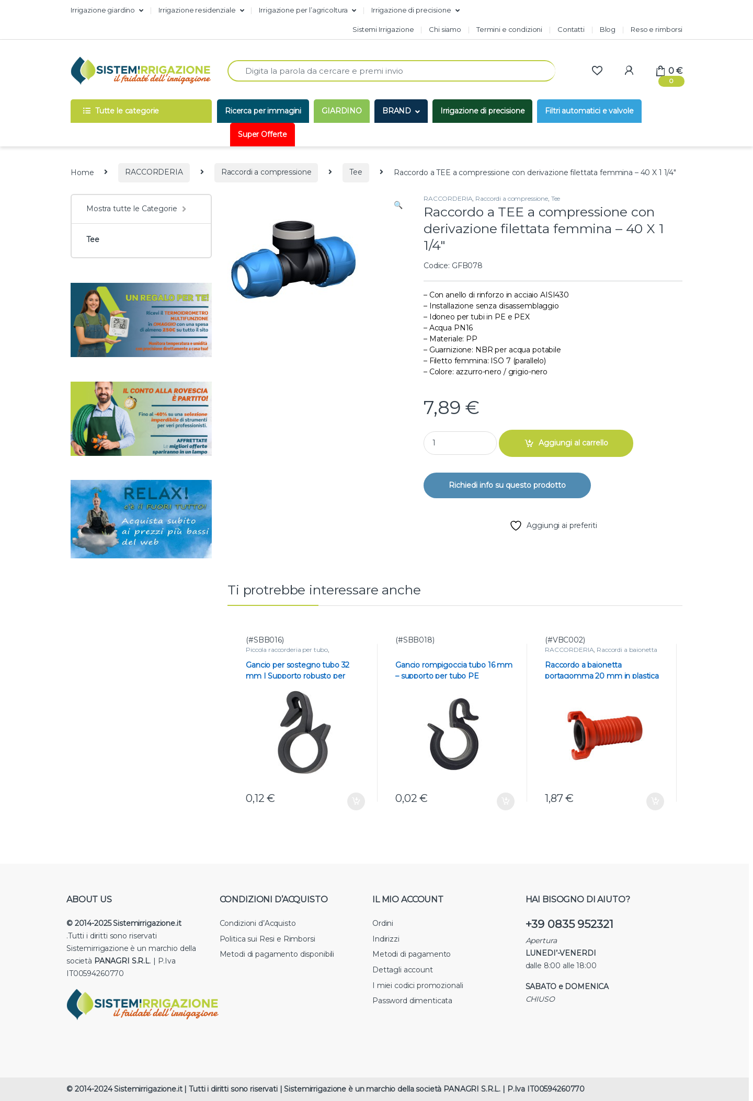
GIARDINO (342, 111)
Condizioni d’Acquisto (258, 923)
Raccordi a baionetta (627, 649)
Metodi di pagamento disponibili (277, 954)
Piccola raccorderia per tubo (287, 649)
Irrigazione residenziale (197, 10)
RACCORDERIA (153, 172)
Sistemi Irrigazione (383, 29)
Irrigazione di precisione (411, 10)
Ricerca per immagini (263, 111)
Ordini (382, 923)
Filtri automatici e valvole (589, 111)
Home (82, 172)
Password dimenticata (412, 1000)
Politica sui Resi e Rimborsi (267, 939)
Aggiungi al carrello (573, 443)
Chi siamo (445, 29)
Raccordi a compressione (266, 172)
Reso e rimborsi (656, 29)
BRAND (396, 111)
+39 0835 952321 (569, 924)
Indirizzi (386, 939)
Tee (355, 172)
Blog (607, 29)
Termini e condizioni (509, 29)
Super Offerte (262, 134)
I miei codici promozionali (417, 985)
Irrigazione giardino (103, 10)
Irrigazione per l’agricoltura (303, 10)
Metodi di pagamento (411, 954)
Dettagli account (402, 969)
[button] (398, 205)
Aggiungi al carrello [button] (356, 801)
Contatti (571, 29)
